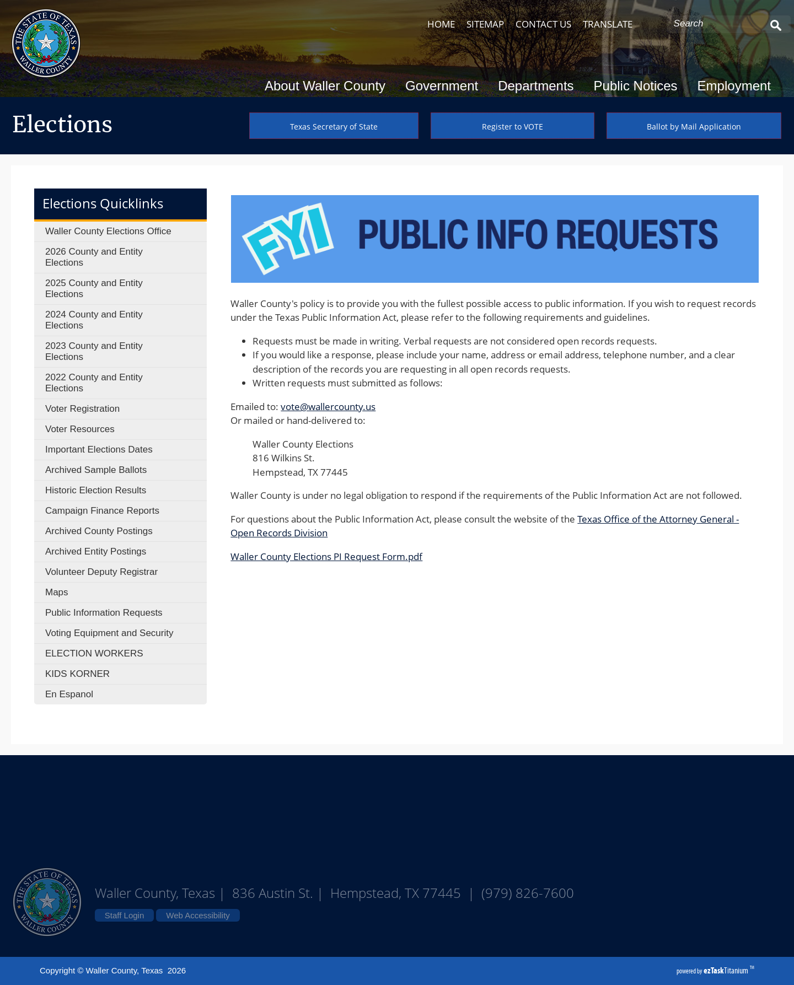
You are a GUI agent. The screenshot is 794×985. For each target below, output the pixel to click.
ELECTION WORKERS (94, 653)
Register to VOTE (512, 126)
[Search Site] (718, 24)
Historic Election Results (95, 490)
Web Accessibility (198, 915)
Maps (56, 592)
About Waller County (328, 85)
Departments (539, 85)
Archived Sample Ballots (96, 470)
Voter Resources (80, 429)
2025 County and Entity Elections (94, 288)
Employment (734, 85)
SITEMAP (485, 24)
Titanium (727, 970)
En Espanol (69, 694)
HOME (441, 24)
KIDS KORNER (77, 674)
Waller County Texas (397, 810)
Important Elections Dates (99, 449)
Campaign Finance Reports (102, 510)
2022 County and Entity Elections (94, 383)
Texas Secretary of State (334, 126)
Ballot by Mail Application (694, 126)
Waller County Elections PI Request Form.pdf (326, 556)
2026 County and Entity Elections (94, 257)
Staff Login (124, 915)
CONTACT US (543, 24)
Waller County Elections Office (108, 231)
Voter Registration (82, 408)
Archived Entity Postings (95, 551)
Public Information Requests (104, 612)
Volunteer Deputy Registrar (101, 572)
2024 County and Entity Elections (94, 320)
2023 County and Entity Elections (94, 351)
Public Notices (639, 85)
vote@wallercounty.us (328, 406)
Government (445, 85)
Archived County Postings (99, 531)
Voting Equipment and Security (109, 633)
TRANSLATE (607, 24)
